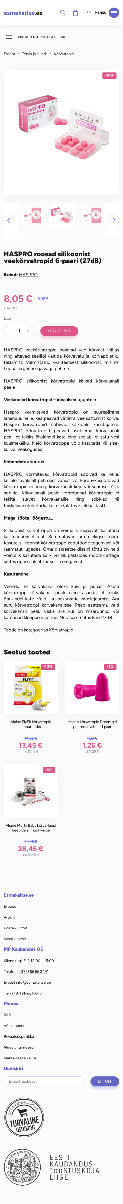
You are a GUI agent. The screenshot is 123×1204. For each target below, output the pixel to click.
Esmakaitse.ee (19, 895)
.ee (23, 12)
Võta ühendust (16, 1025)
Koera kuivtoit (15, 928)
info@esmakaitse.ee (33, 982)
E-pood (10, 906)
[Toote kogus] (19, 331)
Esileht (9, 53)
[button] (9, 220)
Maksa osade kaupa (20, 1058)
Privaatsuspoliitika (19, 1036)
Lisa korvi (59, 330)
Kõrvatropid (64, 53)
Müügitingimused (19, 1047)
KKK (7, 1014)
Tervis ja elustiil (34, 53)
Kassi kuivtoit (15, 938)
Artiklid (9, 917)
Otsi (62, 12)
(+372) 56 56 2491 (32, 971)
